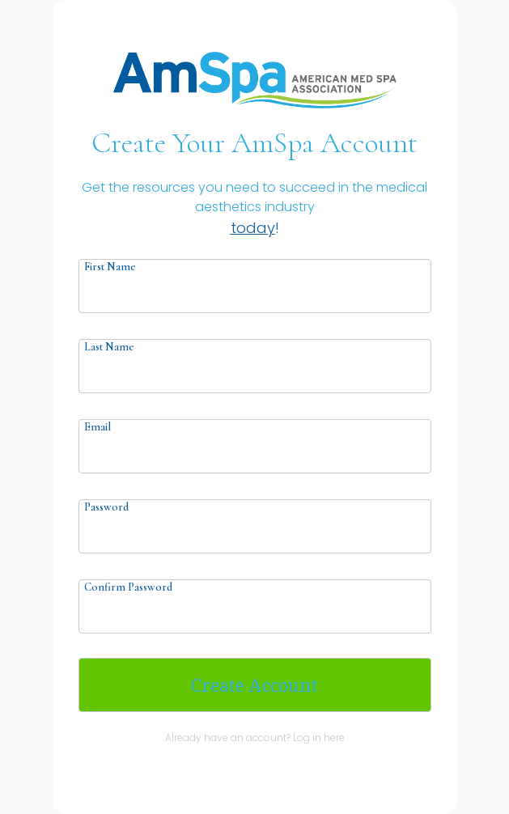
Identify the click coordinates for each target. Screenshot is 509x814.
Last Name (109, 347)
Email (97, 427)
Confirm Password (128, 587)
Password (106, 507)
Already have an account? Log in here (255, 737)
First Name (110, 266)
